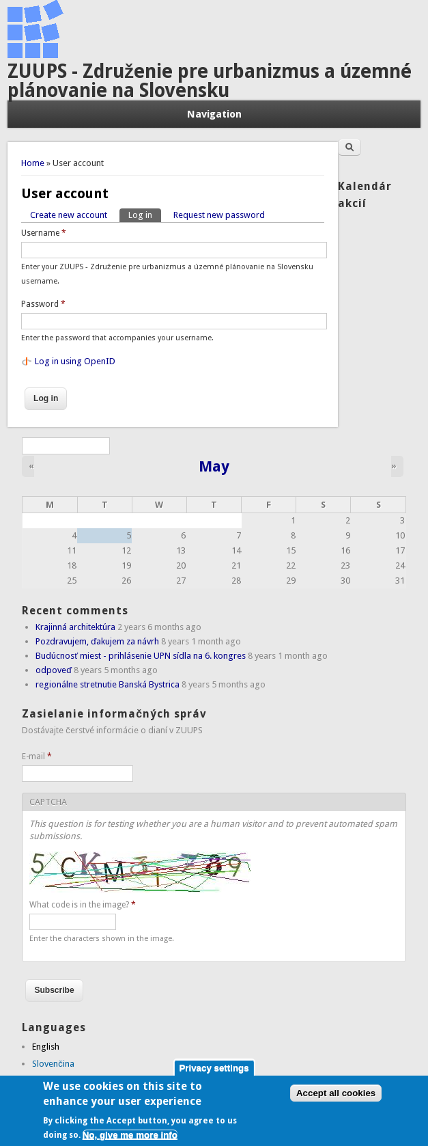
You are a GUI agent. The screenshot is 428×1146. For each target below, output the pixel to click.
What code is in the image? (82, 905)
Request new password (219, 215)
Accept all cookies (335, 1100)
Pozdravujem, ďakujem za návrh (97, 641)
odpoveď (53, 670)
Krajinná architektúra (75, 627)
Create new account (68, 215)
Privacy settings (213, 1074)
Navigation (214, 114)
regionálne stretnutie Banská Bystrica (107, 684)
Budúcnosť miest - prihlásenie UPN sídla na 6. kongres (140, 656)
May (214, 466)
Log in (144, 214)
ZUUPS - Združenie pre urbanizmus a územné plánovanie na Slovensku (210, 81)
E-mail (37, 756)
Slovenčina (53, 1064)
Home (32, 163)
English (45, 1046)
